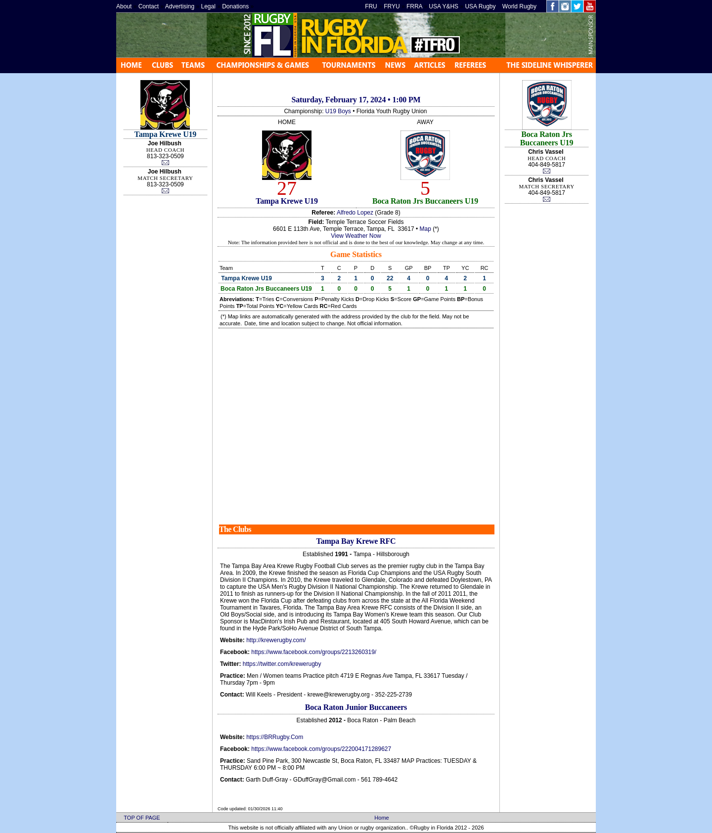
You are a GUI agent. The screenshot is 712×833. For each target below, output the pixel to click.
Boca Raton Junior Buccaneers (356, 707)
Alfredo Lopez (355, 212)
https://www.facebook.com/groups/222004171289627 (321, 748)
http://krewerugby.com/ (276, 640)
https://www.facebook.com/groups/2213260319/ (313, 652)
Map (425, 228)
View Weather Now (356, 235)
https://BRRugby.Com (274, 737)
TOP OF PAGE (142, 818)
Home (381, 818)
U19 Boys (338, 111)
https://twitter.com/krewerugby (282, 663)
